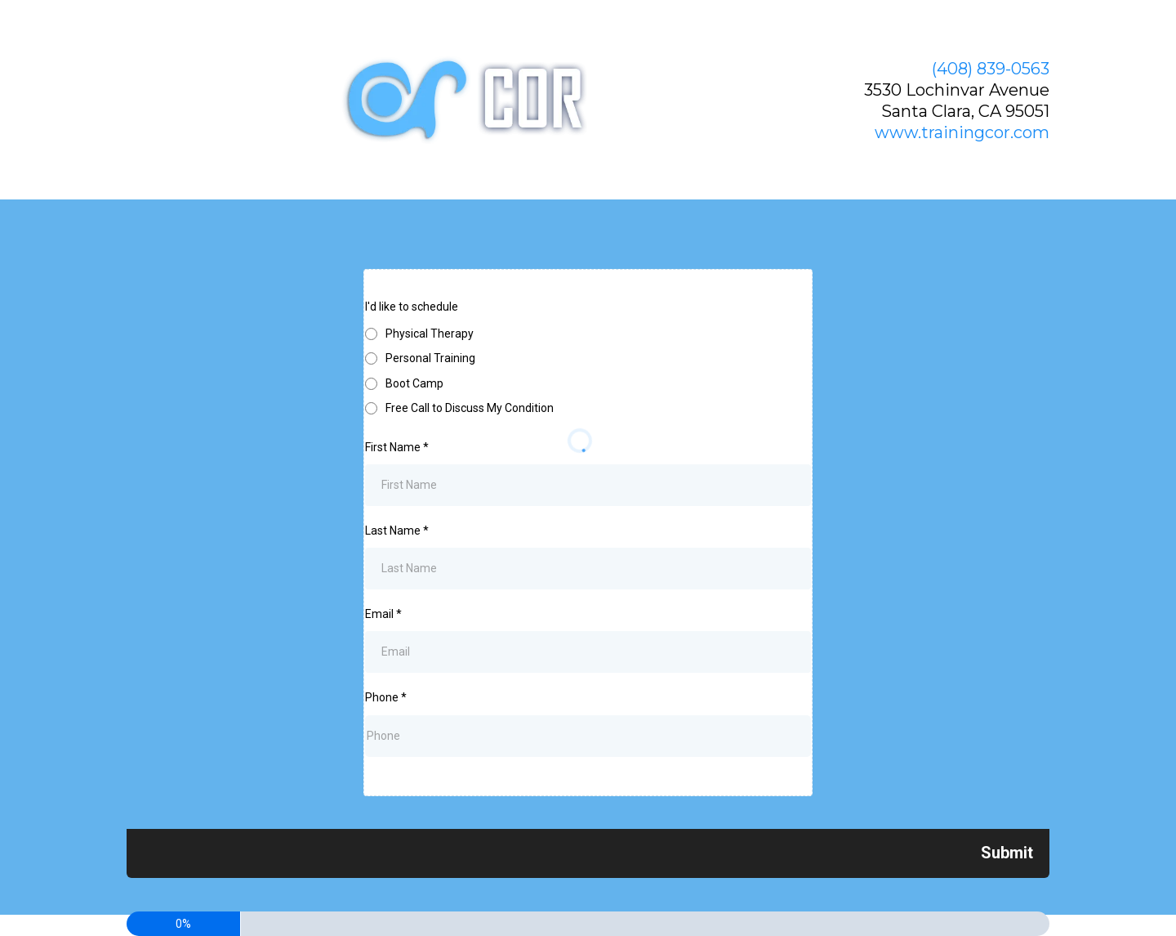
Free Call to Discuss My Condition (469, 407)
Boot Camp (414, 383)
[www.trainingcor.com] (472, 100)
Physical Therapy (429, 333)
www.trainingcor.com (962, 132)
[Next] (1007, 852)
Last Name (397, 530)
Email (383, 613)
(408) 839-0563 (990, 68)
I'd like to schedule (411, 306)
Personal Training (430, 358)
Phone (386, 697)
